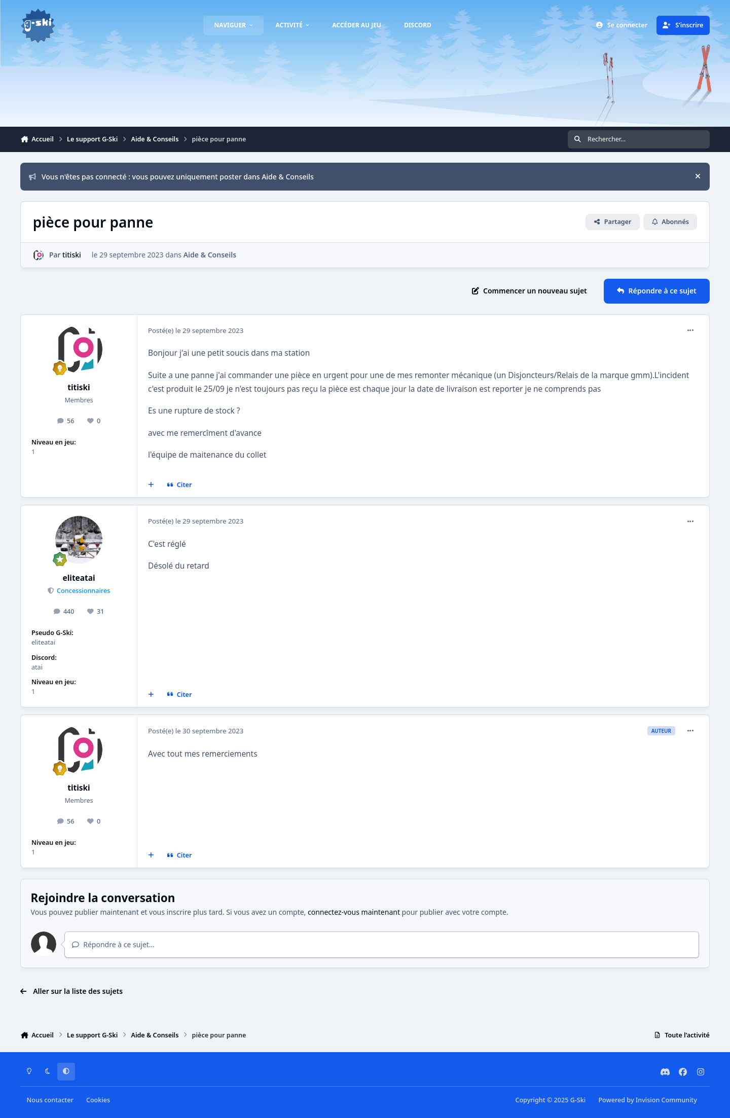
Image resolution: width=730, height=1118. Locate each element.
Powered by (647, 1100)
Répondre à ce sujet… (113, 944)
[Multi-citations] (151, 485)
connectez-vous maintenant (354, 912)
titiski (71, 254)
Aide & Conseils (210, 254)
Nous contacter (50, 1100)
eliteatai (79, 578)
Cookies (98, 1100)
